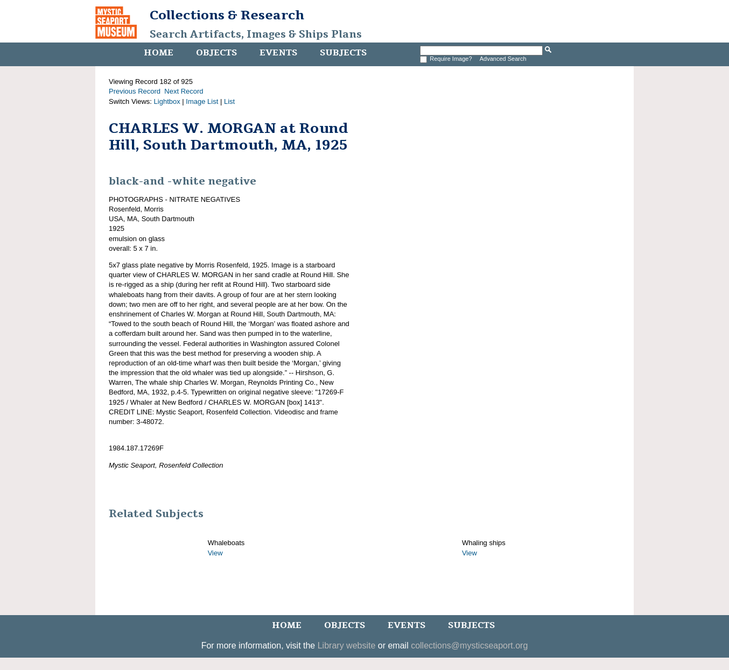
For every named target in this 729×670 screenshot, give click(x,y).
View (215, 553)
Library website (347, 645)
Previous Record (134, 91)
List (229, 101)
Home (158, 53)
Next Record (183, 91)
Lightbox (167, 101)
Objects (216, 53)
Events (278, 53)
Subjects (343, 53)
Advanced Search (503, 58)
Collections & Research (227, 15)
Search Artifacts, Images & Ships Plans (256, 34)
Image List (202, 101)
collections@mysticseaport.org (469, 645)
